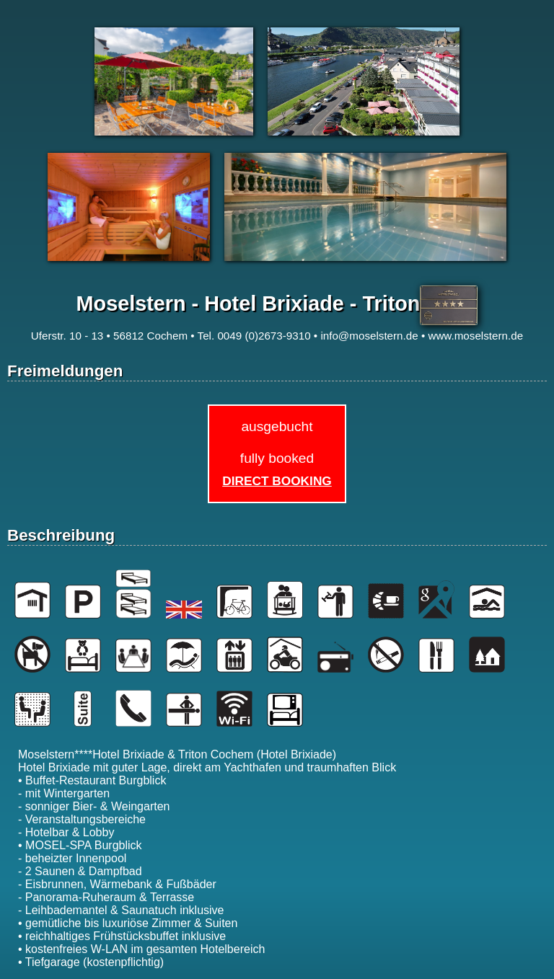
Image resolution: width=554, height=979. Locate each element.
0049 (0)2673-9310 (263, 335)
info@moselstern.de (369, 335)
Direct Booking (277, 481)
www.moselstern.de (475, 335)
